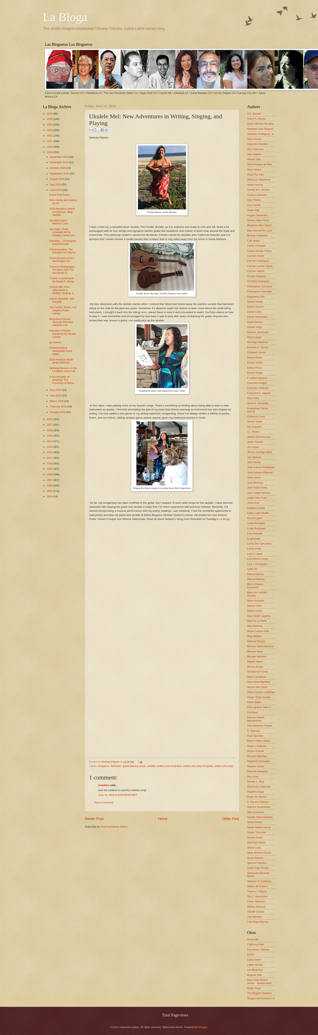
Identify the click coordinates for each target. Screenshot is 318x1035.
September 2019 (60, 173)
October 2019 (58, 167)
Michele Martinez (257, 656)
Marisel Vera (254, 605)
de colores (55, 342)
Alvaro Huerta (255, 184)
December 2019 (59, 156)
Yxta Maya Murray (257, 921)
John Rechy (254, 462)
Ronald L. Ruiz (255, 781)
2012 (50, 452)
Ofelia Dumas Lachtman (261, 692)
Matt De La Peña (257, 620)
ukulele (151, 765)
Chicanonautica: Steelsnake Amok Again (60, 350)
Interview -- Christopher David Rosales (62, 242)
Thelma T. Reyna (257, 891)
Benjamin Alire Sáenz (259, 225)
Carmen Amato (255, 255)
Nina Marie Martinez (258, 681)
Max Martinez (255, 625)
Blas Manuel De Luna (259, 230)
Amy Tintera (254, 199)
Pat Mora (252, 712)
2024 (50, 124)
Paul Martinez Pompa (259, 725)
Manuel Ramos (256, 579)
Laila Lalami (254, 959)
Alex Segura (254, 154)
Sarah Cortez (254, 822)
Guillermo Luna (256, 416)
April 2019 (56, 395)
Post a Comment (103, 802)
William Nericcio (256, 906)
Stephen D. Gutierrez (259, 881)
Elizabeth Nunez (256, 352)
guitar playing (130, 765)
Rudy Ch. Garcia (256, 796)
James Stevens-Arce (259, 436)
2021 (50, 141)
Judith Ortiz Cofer (257, 497)
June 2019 (56, 189)
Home (163, 819)
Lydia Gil (252, 568)
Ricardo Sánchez (257, 756)
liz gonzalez (254, 538)
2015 (50, 435)
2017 (50, 424)
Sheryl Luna (254, 847)
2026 (50, 113)
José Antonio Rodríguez (261, 467)
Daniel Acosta (255, 301)
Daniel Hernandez (257, 316)
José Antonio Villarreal (260, 472)
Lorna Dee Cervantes (259, 543)
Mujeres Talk (254, 974)
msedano (104, 785)
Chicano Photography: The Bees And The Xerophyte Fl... (62, 269)
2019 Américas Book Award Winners (61, 361)
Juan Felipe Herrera (258, 492)
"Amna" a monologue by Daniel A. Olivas (61, 280)
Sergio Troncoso (256, 832)
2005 (50, 491)
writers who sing (223, 765)
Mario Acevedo (255, 600)
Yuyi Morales (254, 916)
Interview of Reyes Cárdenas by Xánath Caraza (62, 333)
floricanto (116, 765)
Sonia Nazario (255, 857)
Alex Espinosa (255, 149)
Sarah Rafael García (259, 827)
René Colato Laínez (258, 740)
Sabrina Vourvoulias (258, 806)
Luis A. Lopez (255, 553)
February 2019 (58, 406)
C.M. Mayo (253, 240)
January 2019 (58, 412)
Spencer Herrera (256, 862)
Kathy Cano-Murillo (258, 513)
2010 (50, 463)
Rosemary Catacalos (259, 786)
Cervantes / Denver (258, 949)
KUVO (251, 954)
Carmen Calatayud (258, 260)
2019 (50, 152)
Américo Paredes (257, 194)
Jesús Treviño (255, 441)
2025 (50, 118)
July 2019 (56, 184)
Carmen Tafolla (255, 271)
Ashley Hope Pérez (258, 220)
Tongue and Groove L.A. (261, 998)
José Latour (254, 477)
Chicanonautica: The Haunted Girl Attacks (62, 251)
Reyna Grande (255, 750)
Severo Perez (255, 837)
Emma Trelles (255, 362)
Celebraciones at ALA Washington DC (61, 260)
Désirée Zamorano (258, 332)
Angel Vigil (253, 210)
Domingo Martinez (257, 342)
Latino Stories (255, 964)
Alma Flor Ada (255, 174)
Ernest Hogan (255, 372)
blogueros (104, 765)
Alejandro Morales (257, 143)
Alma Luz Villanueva (258, 179)
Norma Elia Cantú (257, 687)
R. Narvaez (253, 730)
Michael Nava (255, 651)
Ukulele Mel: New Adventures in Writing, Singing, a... (62, 290)
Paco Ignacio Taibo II (259, 707)
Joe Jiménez (254, 457)
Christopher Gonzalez (259, 291)
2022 (50, 135)
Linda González (256, 523)
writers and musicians (169, 765)
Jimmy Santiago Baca (259, 452)
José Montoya (255, 482)
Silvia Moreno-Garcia (259, 852)
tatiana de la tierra (257, 886)
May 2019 (56, 389)
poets (143, 765)
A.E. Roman (254, 113)
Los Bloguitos (255, 969)
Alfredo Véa (254, 159)
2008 (50, 474)
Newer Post (94, 819)
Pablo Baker (254, 702)
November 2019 (59, 162)
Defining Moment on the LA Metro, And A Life (63, 370)
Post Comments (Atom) (114, 826)
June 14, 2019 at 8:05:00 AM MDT (117, 794)
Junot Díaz (253, 502)
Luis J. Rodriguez (257, 563)
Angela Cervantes (257, 215)
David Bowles (255, 321)
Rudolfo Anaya (255, 791)
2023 (50, 130)
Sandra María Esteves (260, 817)
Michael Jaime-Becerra (260, 646)
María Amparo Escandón (255, 586)
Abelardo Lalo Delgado (260, 128)
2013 (50, 446)
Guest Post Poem (59, 194)
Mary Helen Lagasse (259, 615)
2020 (50, 146)
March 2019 (57, 401)
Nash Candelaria (256, 676)
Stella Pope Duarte (258, 867)
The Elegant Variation (259, 993)
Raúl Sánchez (255, 735)
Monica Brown (255, 666)
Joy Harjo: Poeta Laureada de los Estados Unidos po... (62, 232)
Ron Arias (252, 776)
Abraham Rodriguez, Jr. (260, 133)
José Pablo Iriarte (257, 487)
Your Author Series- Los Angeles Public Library (62, 310)
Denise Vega (254, 326)
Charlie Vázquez (256, 276)
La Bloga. (225, 519)
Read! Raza (254, 988)
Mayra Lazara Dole (258, 631)
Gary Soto (253, 398)
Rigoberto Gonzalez (258, 761)
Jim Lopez (253, 447)
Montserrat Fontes (257, 671)
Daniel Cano (254, 311)
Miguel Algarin (255, 661)
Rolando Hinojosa (257, 771)
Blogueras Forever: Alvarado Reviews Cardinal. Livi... (61, 322)
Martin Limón (254, 610)
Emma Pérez (254, 357)
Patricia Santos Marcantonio (256, 719)
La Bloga (65, 17)
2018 (50, 419)
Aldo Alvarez (254, 138)
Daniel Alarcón (255, 306)
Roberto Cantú (255, 766)
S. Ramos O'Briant (257, 801)
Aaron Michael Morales (260, 123)
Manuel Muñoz (255, 574)
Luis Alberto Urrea (257, 558)
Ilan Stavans (254, 426)
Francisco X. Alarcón (259, 393)
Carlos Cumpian (256, 245)
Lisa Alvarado (255, 533)
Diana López (254, 337)
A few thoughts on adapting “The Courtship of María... (62, 379)
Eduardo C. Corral (257, 347)
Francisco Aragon (257, 382)
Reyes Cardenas (256, 745)
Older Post (230, 819)
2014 (50, 441)
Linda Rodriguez (256, 528)
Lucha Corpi (254, 548)
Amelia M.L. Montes (258, 189)
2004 (50, 496)
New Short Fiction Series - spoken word (259, 981)
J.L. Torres (253, 431)
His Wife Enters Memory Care (58, 222)
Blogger (202, 1027)
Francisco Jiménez (258, 387)
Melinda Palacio (110, 761)
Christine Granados (258, 281)
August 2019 (57, 178)
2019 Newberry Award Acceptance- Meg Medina (61, 211)
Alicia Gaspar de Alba (259, 164)
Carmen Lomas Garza (260, 266)
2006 (50, 485)
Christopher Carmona (259, 286)
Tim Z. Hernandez (257, 896)
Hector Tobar (254, 421)
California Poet (255, 944)
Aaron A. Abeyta (256, 118)
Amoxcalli (252, 939)
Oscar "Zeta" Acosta (258, 697)
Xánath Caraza (255, 911)
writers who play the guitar (198, 765)
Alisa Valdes (254, 169)
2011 (50, 457)
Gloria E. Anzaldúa (258, 403)
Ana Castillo (254, 205)
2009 (50, 468)
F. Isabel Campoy (257, 377)
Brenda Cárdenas (257, 235)
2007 (50, 480)
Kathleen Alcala (256, 508)
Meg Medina (254, 636)
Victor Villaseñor (256, 901)
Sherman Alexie (256, 842)
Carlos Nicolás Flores (259, 250)
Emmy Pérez (254, 367)
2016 (50, 430)
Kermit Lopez (254, 518)
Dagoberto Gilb (256, 296)
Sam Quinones (255, 812)
